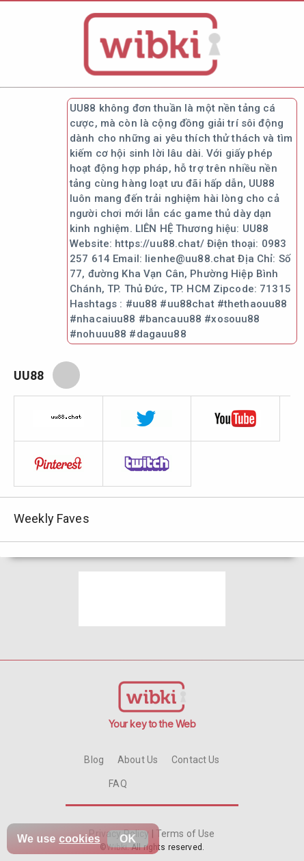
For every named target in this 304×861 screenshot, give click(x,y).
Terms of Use (184, 833)
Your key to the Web (152, 724)
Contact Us (195, 759)
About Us (138, 759)
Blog (94, 759)
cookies (79, 839)
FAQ (117, 783)
